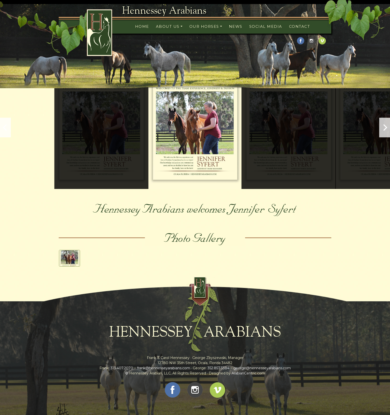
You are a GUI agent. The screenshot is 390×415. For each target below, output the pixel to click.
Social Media (265, 26)
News (235, 26)
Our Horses (204, 26)
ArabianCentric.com (248, 373)
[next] (384, 127)
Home (142, 26)
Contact (299, 26)
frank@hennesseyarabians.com (163, 368)
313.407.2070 (121, 368)
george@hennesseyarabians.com (262, 368)
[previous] (5, 127)
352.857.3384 (218, 368)
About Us (168, 26)
